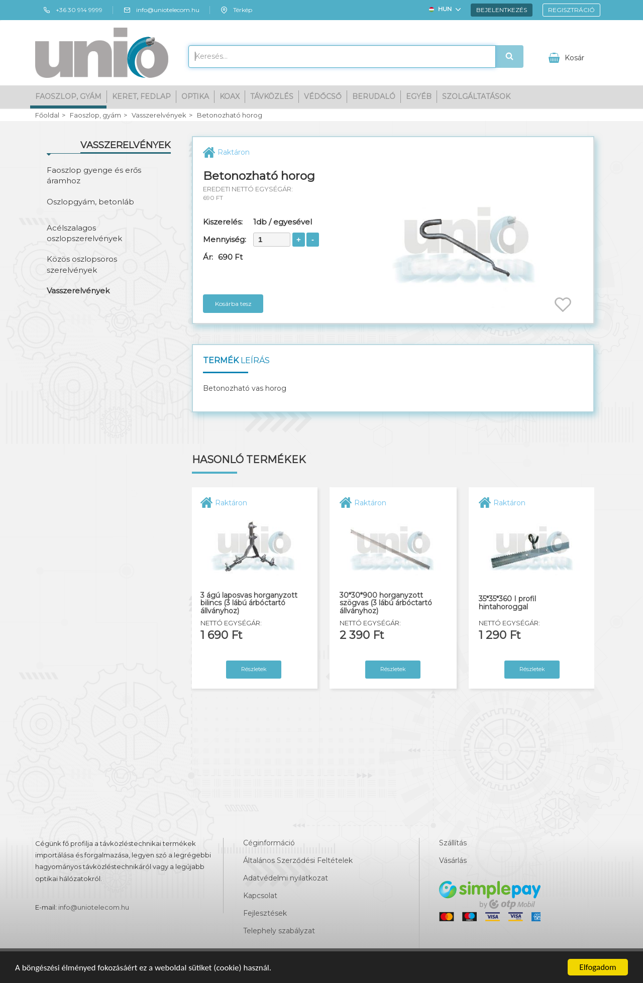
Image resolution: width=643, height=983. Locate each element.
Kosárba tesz (233, 303)
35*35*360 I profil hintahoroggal (507, 603)
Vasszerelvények (159, 115)
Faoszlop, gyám (68, 96)
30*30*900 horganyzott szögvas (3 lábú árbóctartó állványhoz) (386, 603)
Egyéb (419, 96)
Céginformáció (269, 842)
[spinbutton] (272, 239)
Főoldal (47, 115)
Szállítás (453, 842)
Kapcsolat (260, 895)
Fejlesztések (265, 913)
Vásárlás (453, 860)
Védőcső (323, 96)
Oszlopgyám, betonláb (90, 201)
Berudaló (373, 96)
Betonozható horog (229, 115)
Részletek (254, 669)
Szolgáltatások (476, 96)
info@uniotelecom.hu (161, 10)
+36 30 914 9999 (72, 10)
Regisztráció (571, 10)
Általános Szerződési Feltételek (298, 860)
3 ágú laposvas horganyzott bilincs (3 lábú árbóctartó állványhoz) (248, 603)
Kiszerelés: (223, 222)
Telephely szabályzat (279, 930)
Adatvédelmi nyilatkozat (285, 878)
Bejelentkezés (501, 10)
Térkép (236, 10)
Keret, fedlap (141, 96)
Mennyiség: (224, 239)
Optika (195, 96)
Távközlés (271, 96)
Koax (230, 96)
